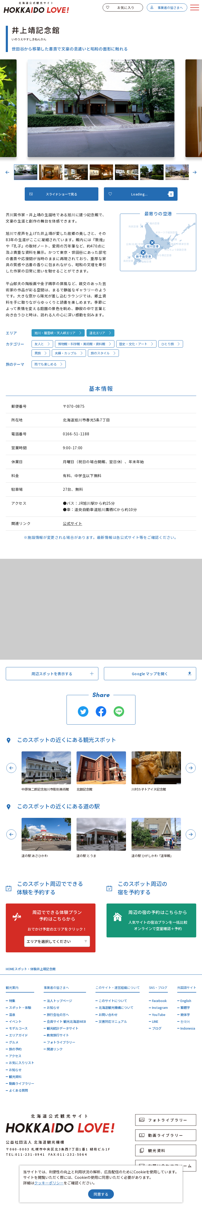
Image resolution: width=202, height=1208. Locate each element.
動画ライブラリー (21, 1083)
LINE (155, 1021)
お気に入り (120, 7)
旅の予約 (15, 1049)
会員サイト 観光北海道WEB (66, 1021)
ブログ (156, 1028)
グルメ (13, 1042)
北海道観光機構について (116, 1007)
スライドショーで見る (53, 194)
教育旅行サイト (58, 1035)
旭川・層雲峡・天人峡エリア (58, 333)
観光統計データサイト (62, 1028)
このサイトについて (113, 1001)
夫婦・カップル (69, 353)
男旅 (40, 353)
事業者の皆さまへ (166, 7)
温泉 (12, 1014)
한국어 (185, 1021)
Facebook (159, 1001)
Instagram (160, 1007)
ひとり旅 (170, 344)
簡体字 (185, 1014)
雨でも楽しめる (48, 364)
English (185, 1001)
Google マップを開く (161, 673)
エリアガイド (18, 1035)
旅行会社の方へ (58, 1014)
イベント (15, 1021)
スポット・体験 (25, 969)
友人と (42, 344)
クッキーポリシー (49, 1182)
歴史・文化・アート (136, 344)
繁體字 (185, 1007)
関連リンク (55, 1049)
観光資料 (15, 1076)
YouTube (158, 1014)
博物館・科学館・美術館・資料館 (85, 344)
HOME (10, 969)
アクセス (15, 1056)
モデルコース (18, 1028)
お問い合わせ (108, 1014)
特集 (12, 1001)
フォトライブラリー (61, 1042)
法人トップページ (59, 1001)
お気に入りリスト (21, 1063)
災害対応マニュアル (113, 1021)
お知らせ (15, 1070)
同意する (101, 1194)
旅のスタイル (103, 353)
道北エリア (100, 333)
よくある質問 (18, 1090)
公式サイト (72, 523)
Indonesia (187, 1028)
